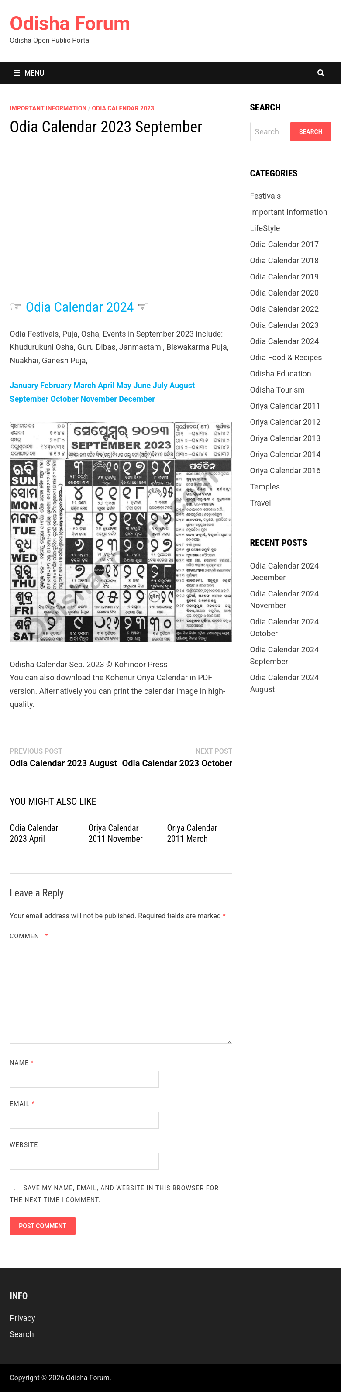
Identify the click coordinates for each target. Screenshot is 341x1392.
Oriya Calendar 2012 (285, 422)
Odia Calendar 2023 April (34, 833)
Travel (260, 502)
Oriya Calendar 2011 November (115, 833)
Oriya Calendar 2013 (285, 438)
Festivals (265, 195)
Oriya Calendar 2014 (285, 454)
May (124, 385)
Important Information (48, 108)
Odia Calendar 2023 (123, 108)
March (84, 385)
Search (22, 1334)
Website (24, 1144)
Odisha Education (280, 373)
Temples (265, 486)
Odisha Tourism (277, 389)
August (182, 385)
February (56, 385)
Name (22, 1062)
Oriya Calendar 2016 (285, 470)
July (160, 385)
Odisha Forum (70, 23)
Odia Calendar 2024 (80, 307)
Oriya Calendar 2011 (285, 405)
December (137, 398)
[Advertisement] (121, 226)
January (24, 385)
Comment (29, 936)
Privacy (22, 1318)
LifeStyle (265, 228)
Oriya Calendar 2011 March (192, 833)
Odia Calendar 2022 (284, 309)
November (98, 398)
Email (22, 1103)
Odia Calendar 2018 (284, 260)
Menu (29, 73)
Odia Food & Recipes (286, 357)
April (106, 385)
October (65, 398)
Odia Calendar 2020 (284, 292)
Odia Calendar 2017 (284, 244)
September (29, 398)
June (142, 385)
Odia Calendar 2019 (284, 276)
